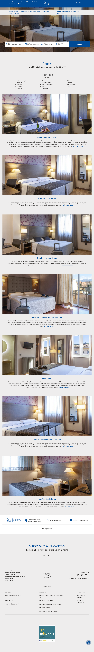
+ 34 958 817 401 (56, 520)
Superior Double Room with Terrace (47, 317)
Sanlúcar (9, 601)
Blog (19, 4)
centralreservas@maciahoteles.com (79, 578)
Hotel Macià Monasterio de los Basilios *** (51, 604)
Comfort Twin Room (47, 198)
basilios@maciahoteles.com (80, 520)
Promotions (36, 11)
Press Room (9, 578)
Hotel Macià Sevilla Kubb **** (13, 595)
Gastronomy (45, 11)
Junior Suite (47, 378)
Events (11, 13)
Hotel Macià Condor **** (46, 601)
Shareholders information (13, 572)
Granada (42, 592)
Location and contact (26, 11)
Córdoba (81, 592)
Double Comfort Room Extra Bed (47, 440)
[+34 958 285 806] (60, 3)
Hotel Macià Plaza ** (44, 608)
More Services (47, 530)
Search (79, 44)
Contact (34, 2)
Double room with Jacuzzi (47, 137)
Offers (28, 2)
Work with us (9, 581)
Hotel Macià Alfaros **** (80, 601)
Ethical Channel (10, 574)
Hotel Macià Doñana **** (12, 604)
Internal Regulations (47, 528)
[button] (48, 618)
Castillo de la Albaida (81, 596)
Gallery (17, 13)
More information (77, 146)
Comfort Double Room (47, 258)
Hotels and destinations (17, 2)
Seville (8, 592)
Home (11, 11)
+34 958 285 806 (66, 3)
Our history (8, 570)
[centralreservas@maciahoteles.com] (69, 578)
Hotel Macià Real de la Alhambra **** (49, 611)
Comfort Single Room (47, 499)
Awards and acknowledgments (15, 576)
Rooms (16, 11)
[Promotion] (62, 44)
